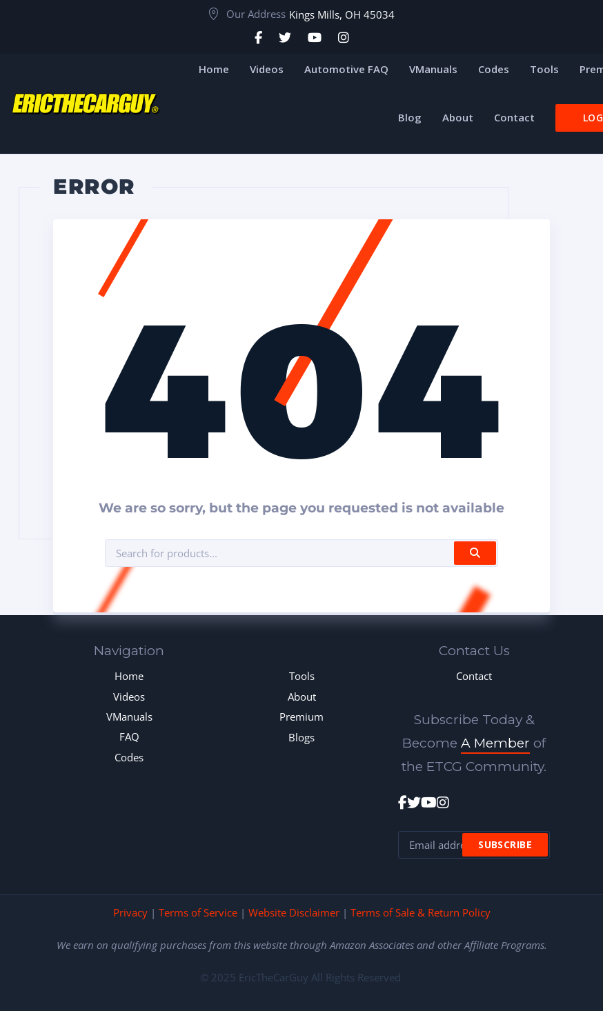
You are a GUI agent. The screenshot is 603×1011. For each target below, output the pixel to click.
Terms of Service (198, 912)
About (302, 696)
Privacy (130, 912)
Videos (129, 696)
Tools (302, 676)
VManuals (129, 716)
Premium (301, 716)
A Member (495, 743)
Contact (474, 676)
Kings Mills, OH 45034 (342, 14)
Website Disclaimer (293, 912)
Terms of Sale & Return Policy (420, 912)
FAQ (129, 736)
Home (129, 676)
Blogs (301, 737)
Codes (129, 757)
